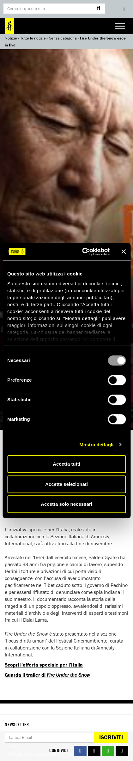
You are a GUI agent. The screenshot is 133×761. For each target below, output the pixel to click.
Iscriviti (111, 737)
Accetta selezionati (66, 484)
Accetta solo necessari (66, 504)
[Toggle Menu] (120, 26)
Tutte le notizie (33, 38)
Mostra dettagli (96, 444)
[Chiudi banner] (123, 252)
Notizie (11, 38)
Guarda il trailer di (47, 675)
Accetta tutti (66, 464)
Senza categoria (63, 38)
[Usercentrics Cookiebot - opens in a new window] (83, 252)
